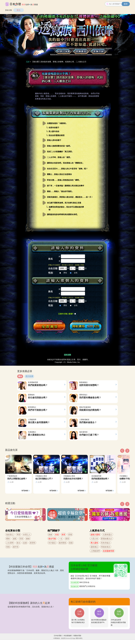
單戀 (18, 535)
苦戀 (21, 539)
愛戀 (67, 539)
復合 (18, 10)
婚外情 (15, 547)
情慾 (8, 547)
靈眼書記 (94, 547)
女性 (73, 273)
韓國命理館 (77, 635)
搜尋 (126, 4)
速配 (15, 539)
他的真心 (10, 535)
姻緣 (28, 539)
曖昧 (8, 539)
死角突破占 (105, 543)
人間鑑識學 (95, 551)
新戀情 (32, 543)
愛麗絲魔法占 (106, 539)
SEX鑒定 (52, 543)
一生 (60, 539)
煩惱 (70, 535)
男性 (63, 273)
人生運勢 (10, 543)
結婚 (25, 543)
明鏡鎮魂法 (105, 547)
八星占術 (94, 539)
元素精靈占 (107, 535)
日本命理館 (58, 635)
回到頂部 (67, 355)
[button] (122, 504)
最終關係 (62, 543)
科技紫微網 (67, 635)
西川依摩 (29, 376)
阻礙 (71, 543)
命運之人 (27, 535)
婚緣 (50, 535)
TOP (27, 62)
